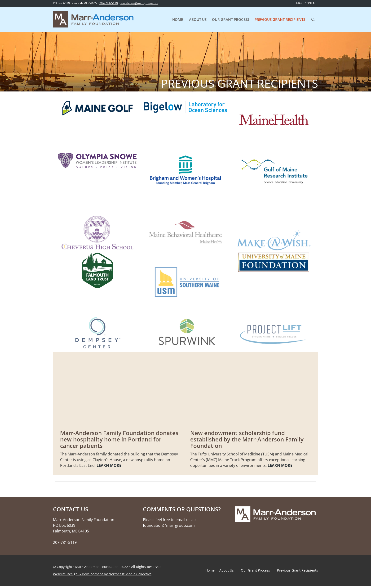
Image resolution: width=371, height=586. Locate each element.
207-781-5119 (108, 3)
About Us (198, 19)
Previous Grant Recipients (280, 19)
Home (177, 19)
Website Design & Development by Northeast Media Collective (102, 574)
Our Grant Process (230, 19)
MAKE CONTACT (307, 3)
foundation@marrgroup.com (139, 3)
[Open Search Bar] (313, 19)
